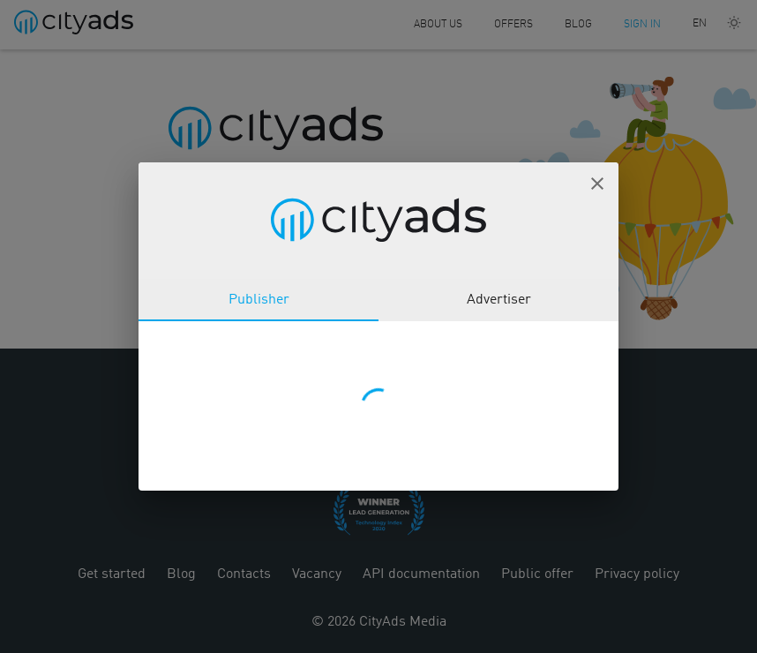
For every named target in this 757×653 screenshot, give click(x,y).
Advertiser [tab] (499, 300)
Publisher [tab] (259, 300)
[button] (597, 183)
